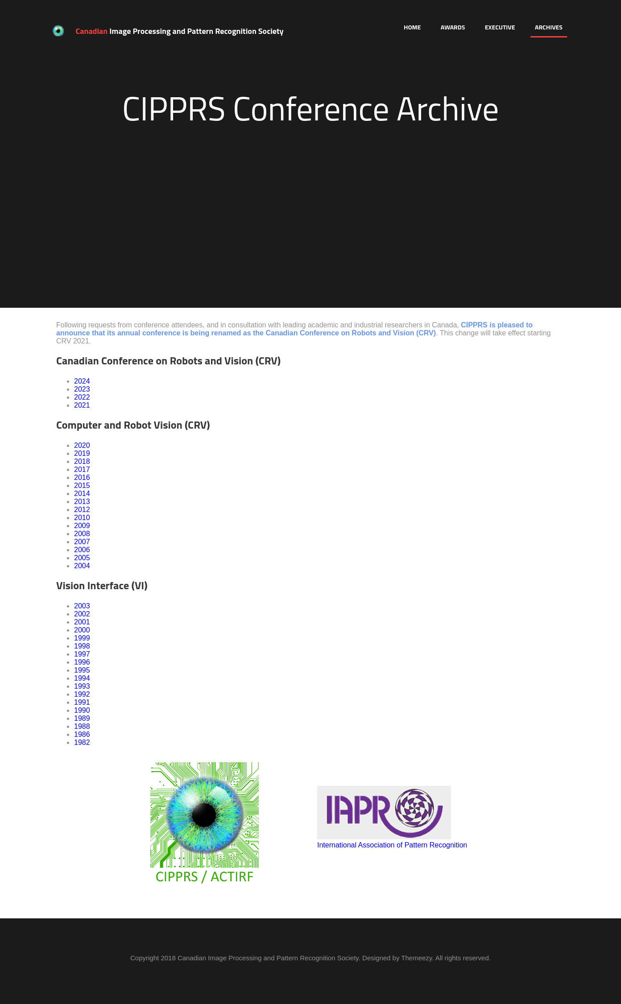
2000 (82, 630)
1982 (82, 742)
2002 (82, 614)
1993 (82, 686)
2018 (82, 461)
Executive (500, 27)
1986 (82, 734)
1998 (82, 646)
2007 (82, 541)
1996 (82, 662)
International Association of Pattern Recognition (392, 845)
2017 (82, 469)
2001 (82, 622)
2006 (82, 550)
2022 (82, 397)
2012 (82, 509)
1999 (82, 638)
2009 (82, 525)
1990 (82, 710)
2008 (82, 533)
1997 (82, 654)
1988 (82, 726)
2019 (82, 453)
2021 (82, 405)
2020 (82, 445)
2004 (82, 566)
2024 (82, 381)
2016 (82, 477)
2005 (82, 558)
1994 (82, 678)
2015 (82, 485)
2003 (82, 606)
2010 (82, 517)
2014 (82, 493)
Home (412, 27)
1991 (82, 702)
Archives (549, 27)
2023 (82, 389)
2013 (82, 501)
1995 (82, 670)
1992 (82, 694)
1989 (82, 718)
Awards (453, 27)
